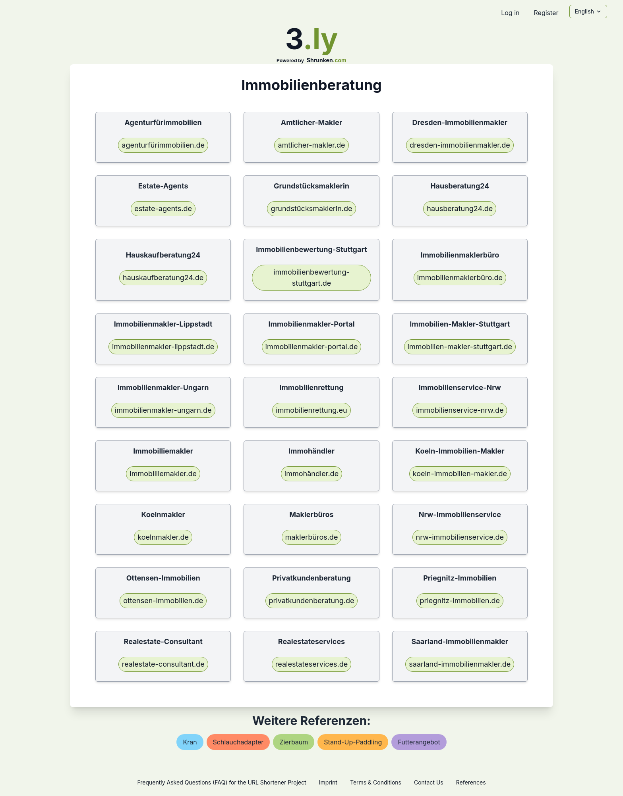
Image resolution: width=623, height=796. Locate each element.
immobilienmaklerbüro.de (460, 277)
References (471, 782)
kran (190, 742)
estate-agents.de (163, 208)
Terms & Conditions (375, 782)
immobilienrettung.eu (311, 410)
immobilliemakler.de (163, 473)
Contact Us (428, 782)
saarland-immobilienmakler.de (460, 664)
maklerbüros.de (311, 537)
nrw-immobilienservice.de (460, 537)
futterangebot (419, 742)
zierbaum (293, 742)
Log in (510, 13)
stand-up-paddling (353, 742)
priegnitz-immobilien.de (460, 600)
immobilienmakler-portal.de (311, 346)
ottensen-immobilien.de (163, 600)
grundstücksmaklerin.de (311, 208)
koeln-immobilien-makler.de (460, 473)
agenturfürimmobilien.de (163, 145)
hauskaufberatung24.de (163, 277)
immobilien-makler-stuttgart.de (460, 346)
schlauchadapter (238, 742)
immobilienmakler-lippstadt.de (163, 346)
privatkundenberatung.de (311, 600)
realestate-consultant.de (163, 664)
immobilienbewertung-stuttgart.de (311, 277)
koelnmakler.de (163, 537)
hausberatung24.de (460, 208)
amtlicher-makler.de (311, 145)
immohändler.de (311, 473)
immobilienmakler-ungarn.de (163, 410)
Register (546, 13)
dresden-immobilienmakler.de (460, 145)
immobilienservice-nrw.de (459, 410)
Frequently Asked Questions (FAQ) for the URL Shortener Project (221, 782)
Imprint (328, 782)
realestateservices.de (311, 664)
